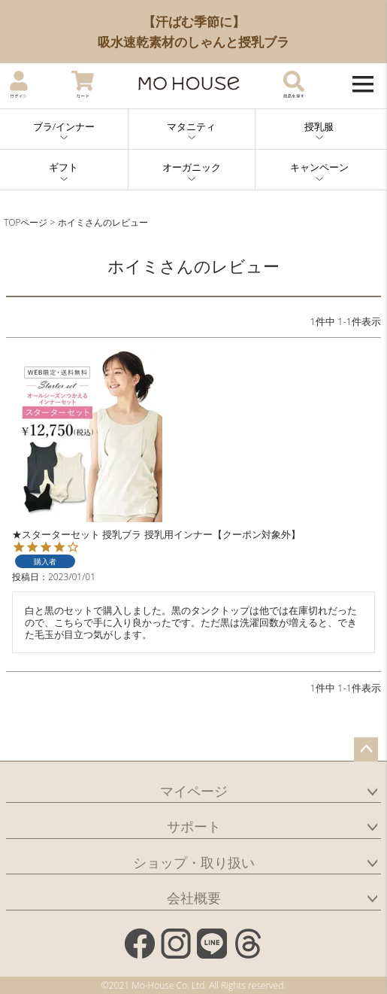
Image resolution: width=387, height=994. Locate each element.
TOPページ (25, 222)
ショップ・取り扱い (194, 862)
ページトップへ (366, 749)
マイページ (194, 791)
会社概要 (194, 898)
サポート (194, 826)
